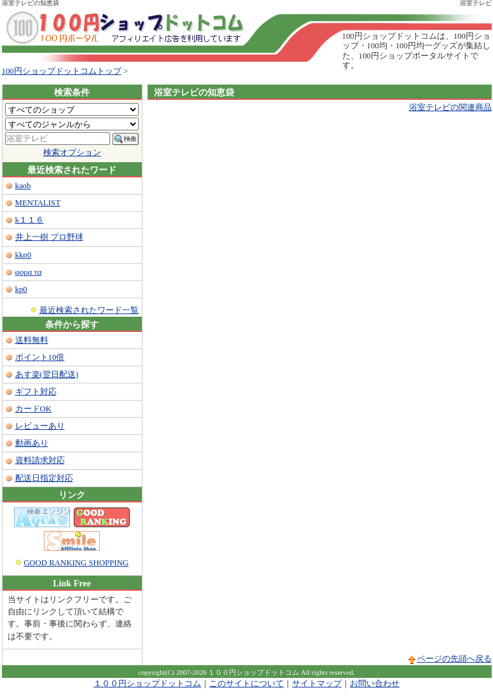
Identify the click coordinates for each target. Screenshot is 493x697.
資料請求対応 (40, 460)
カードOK (33, 408)
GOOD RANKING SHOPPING (76, 562)
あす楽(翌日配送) (47, 374)
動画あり (31, 443)
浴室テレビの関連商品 (450, 107)
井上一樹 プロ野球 (49, 237)
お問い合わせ (374, 683)
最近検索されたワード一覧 (89, 310)
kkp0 (23, 255)
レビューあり (40, 426)
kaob (23, 185)
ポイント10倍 (40, 357)
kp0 (21, 289)
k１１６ (29, 220)
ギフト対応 (36, 391)
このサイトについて (246, 683)
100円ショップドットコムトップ (62, 71)
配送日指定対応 (44, 478)
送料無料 (31, 340)
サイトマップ (317, 683)
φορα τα (28, 272)
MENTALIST (37, 202)
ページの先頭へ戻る (454, 658)
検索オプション (72, 152)
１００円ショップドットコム (147, 683)
